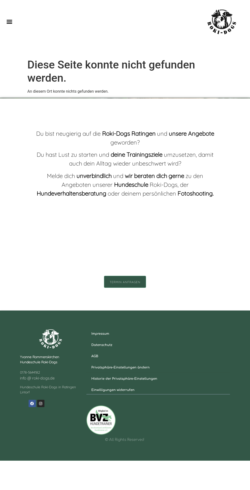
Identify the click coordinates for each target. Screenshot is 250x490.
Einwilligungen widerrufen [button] (113, 419)
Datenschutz (101, 374)
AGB (94, 385)
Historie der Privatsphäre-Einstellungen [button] (124, 408)
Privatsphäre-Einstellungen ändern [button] (120, 397)
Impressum (100, 363)
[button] (9, 21)
